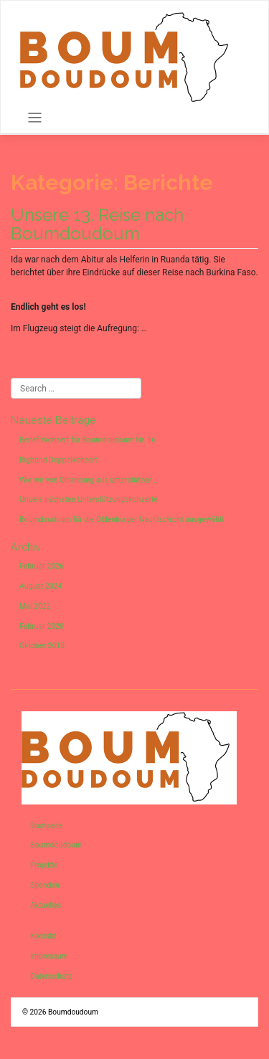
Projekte (43, 865)
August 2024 (40, 586)
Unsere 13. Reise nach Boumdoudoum (97, 224)
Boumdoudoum (56, 845)
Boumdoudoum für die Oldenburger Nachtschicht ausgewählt (121, 519)
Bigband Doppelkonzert (58, 460)
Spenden (45, 885)
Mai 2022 (35, 606)
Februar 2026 (41, 566)
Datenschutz (51, 976)
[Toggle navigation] (34, 118)
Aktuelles (45, 905)
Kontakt (43, 936)
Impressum (49, 956)
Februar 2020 (41, 626)
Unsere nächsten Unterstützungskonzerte (88, 499)
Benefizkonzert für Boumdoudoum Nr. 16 (87, 440)
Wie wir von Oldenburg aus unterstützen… (88, 480)
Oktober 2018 (42, 645)
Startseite (46, 825)
